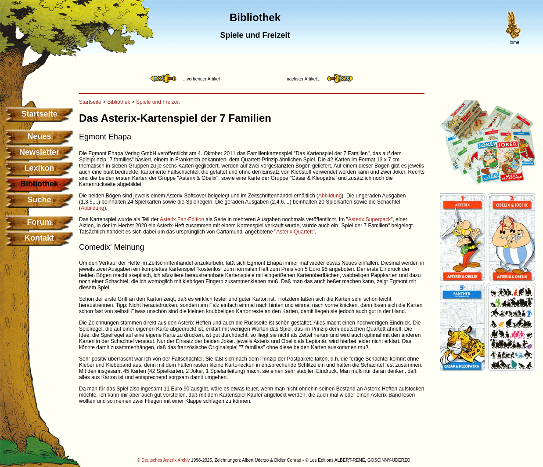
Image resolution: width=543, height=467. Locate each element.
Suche (39, 199)
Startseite (39, 113)
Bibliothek (118, 102)
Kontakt (39, 238)
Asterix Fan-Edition (182, 219)
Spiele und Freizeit (158, 102)
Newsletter (39, 152)
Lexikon (39, 168)
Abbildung (330, 196)
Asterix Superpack (369, 219)
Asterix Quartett (294, 232)
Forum (39, 222)
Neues (39, 136)
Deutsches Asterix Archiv (165, 460)
